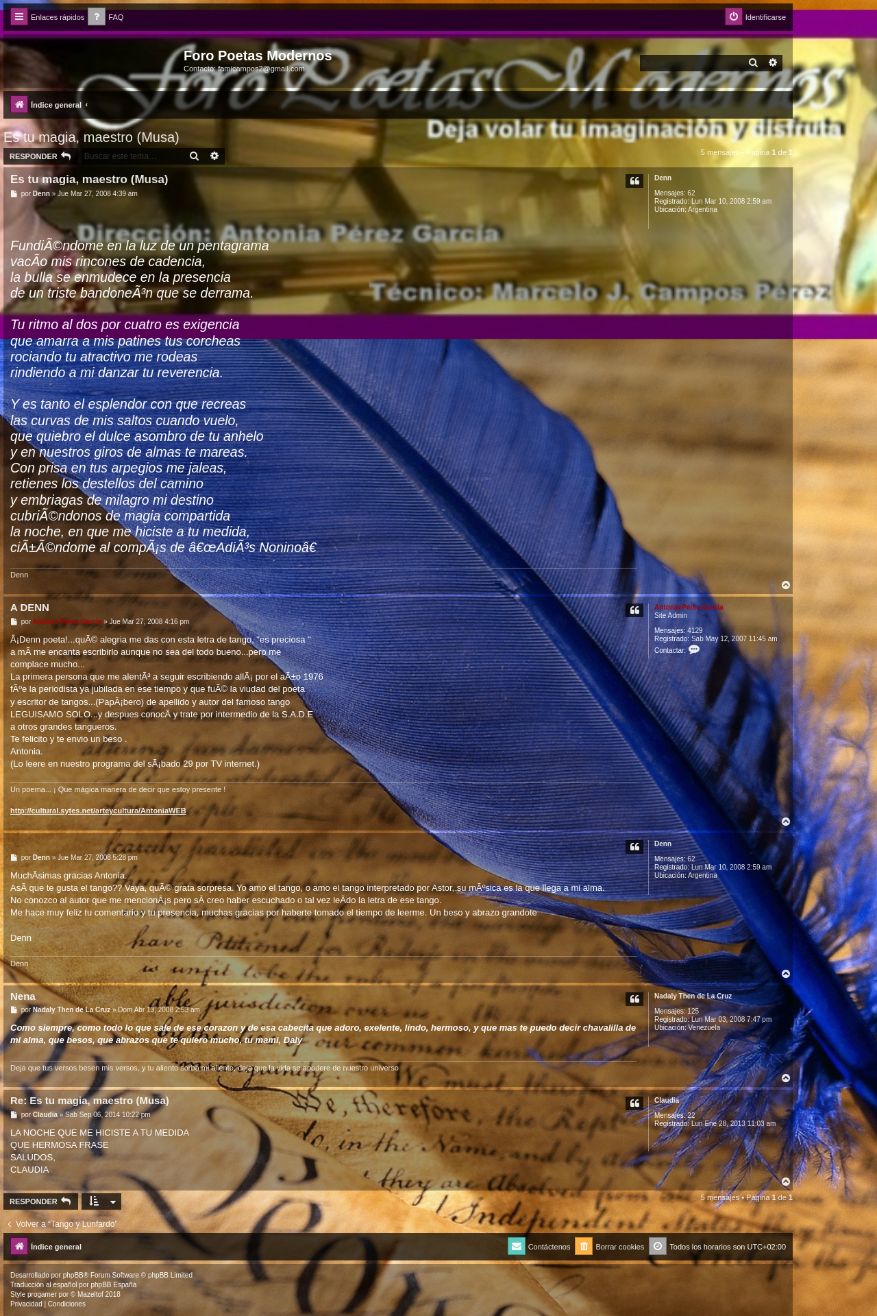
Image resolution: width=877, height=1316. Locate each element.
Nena (23, 996)
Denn (662, 178)
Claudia (666, 1100)
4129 (694, 630)
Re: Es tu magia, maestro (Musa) (89, 1100)
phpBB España (113, 1285)
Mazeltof (90, 1294)
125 (693, 1011)
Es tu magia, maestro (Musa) (91, 137)
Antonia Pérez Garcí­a (689, 607)
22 (691, 1115)
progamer (42, 1294)
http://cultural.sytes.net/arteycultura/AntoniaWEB (98, 810)
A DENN (29, 607)
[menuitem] (105, 17)
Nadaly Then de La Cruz (693, 996)
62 (691, 193)
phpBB (73, 1275)
